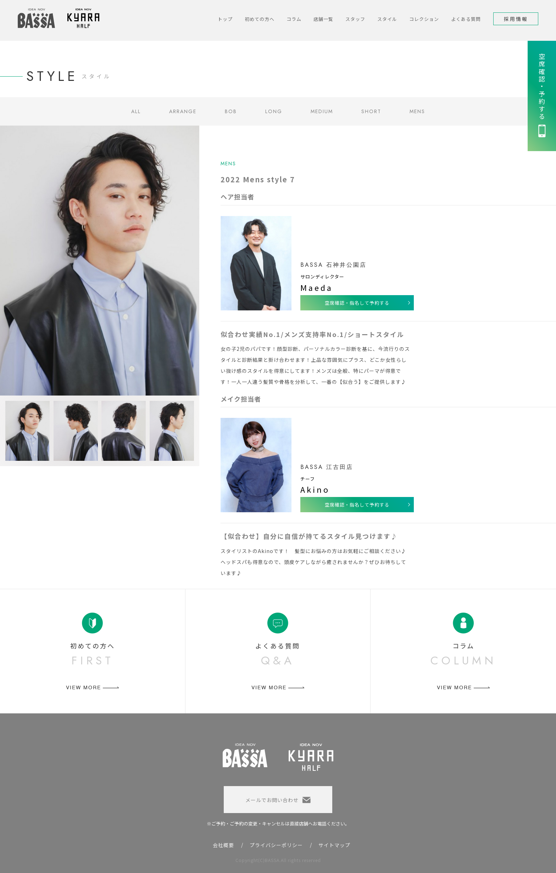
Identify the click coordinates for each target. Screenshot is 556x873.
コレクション (424, 19)
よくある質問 (466, 19)
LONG (273, 111)
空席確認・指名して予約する (357, 302)
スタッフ (355, 19)
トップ (225, 19)
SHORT (371, 111)
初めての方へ (259, 19)
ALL (136, 111)
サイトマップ (334, 845)
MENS (417, 111)
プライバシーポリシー (276, 845)
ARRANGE (182, 111)
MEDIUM (322, 111)
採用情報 (516, 18)
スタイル (387, 19)
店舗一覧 (323, 19)
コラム (294, 19)
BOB (231, 111)
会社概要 (223, 845)
